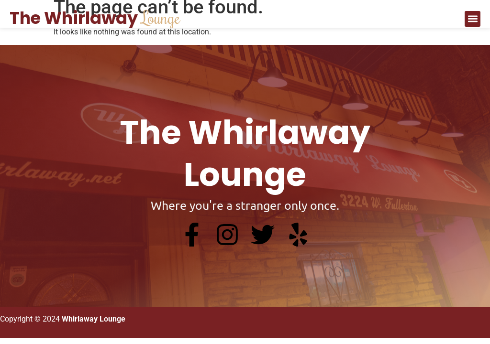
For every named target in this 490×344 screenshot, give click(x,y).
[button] (472, 19)
